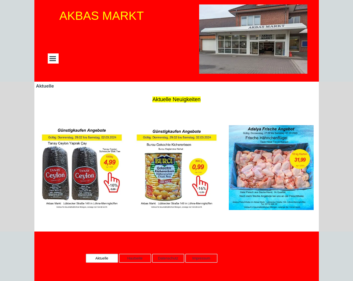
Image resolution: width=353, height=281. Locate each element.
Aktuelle (101, 258)
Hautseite (135, 258)
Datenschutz (168, 258)
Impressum (201, 258)
